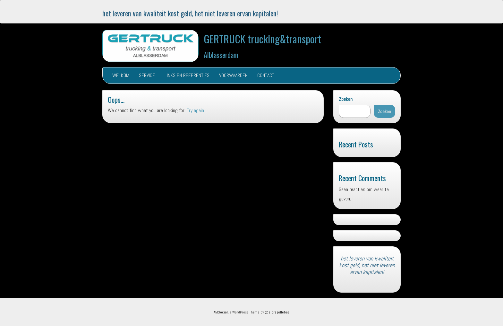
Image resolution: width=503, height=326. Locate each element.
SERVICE (147, 75)
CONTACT (265, 75)
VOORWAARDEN (233, 75)
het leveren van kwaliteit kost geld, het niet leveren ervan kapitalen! (190, 13)
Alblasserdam (221, 54)
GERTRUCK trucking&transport (262, 38)
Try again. (196, 110)
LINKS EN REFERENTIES (187, 75)
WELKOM (120, 75)
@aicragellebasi (277, 312)
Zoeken (346, 99)
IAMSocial (220, 312)
